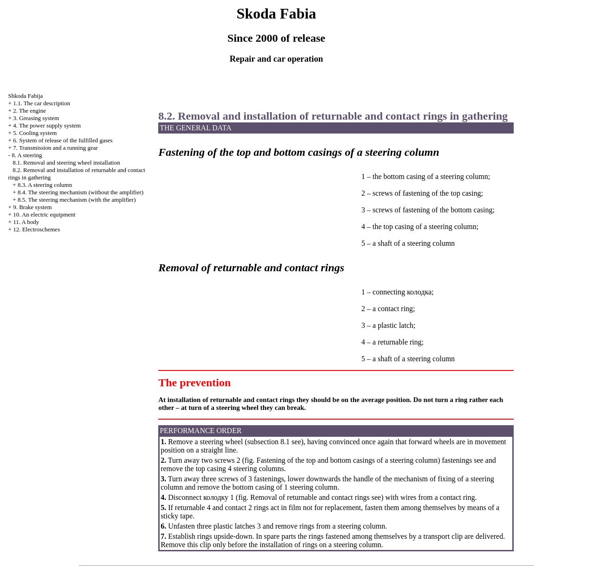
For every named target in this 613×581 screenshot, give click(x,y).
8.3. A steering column (45, 184)
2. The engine (29, 110)
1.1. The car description (41, 103)
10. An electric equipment (44, 214)
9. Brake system (32, 207)
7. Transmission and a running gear (55, 147)
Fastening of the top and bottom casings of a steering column (347, 460)
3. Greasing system (36, 118)
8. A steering (27, 155)
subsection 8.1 (268, 442)
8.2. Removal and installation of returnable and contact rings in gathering (333, 116)
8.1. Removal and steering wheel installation (66, 162)
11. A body (26, 221)
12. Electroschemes (36, 229)
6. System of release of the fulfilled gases (62, 140)
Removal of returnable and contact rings (309, 497)
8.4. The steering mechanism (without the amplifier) (80, 192)
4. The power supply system (47, 125)
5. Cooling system (35, 132)
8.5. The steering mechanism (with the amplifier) (77, 199)
